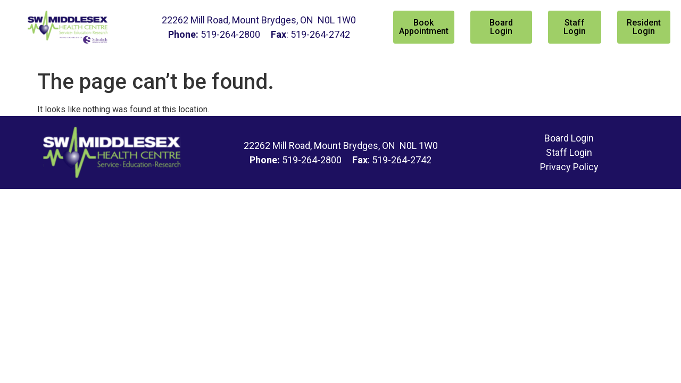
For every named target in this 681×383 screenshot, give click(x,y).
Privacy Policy (569, 166)
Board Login (569, 138)
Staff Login (569, 152)
